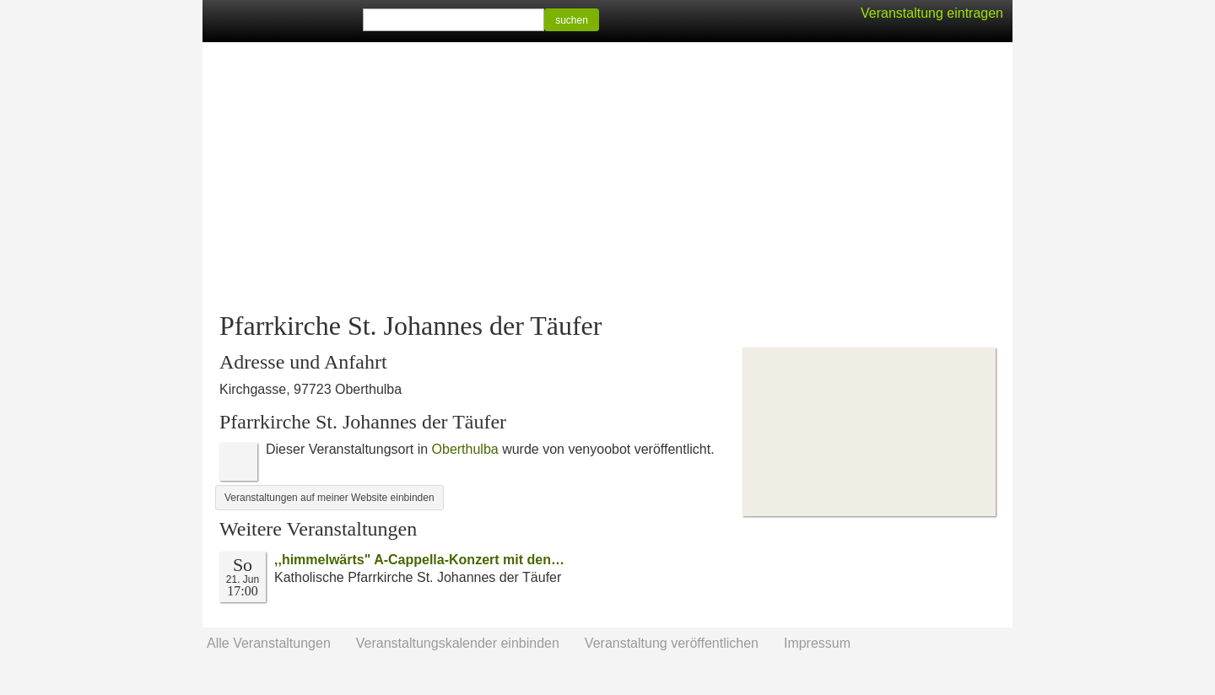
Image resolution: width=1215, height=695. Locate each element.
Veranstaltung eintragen (932, 13)
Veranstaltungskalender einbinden (457, 643)
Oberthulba (465, 449)
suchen (571, 20)
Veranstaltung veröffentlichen (672, 643)
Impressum (817, 643)
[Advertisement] (607, 177)
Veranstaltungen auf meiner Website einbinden (329, 498)
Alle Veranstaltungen (269, 643)
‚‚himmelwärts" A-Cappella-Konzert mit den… (419, 559)
